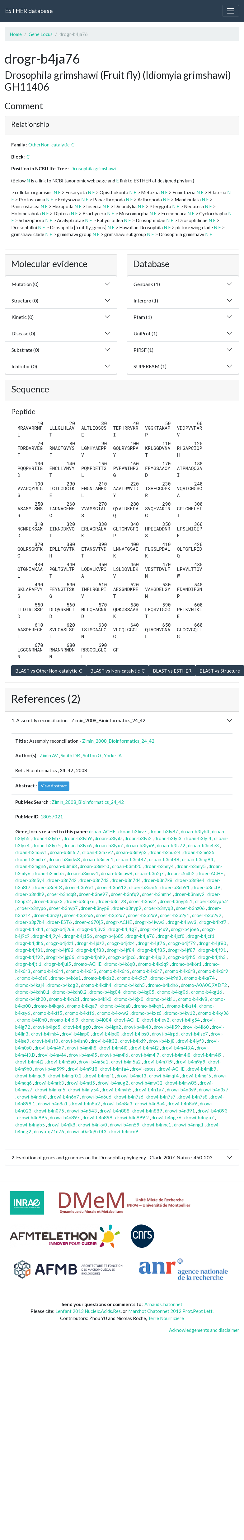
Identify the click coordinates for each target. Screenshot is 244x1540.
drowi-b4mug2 (113, 1083)
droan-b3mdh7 (30, 859)
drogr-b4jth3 (212, 957)
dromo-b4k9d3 (165, 978)
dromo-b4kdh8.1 (32, 992)
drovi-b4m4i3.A (178, 1047)
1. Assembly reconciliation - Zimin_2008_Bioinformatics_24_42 (78, 720)
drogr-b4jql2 (151, 957)
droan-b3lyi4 (197, 838)
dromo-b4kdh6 (163, 985)
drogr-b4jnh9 (91, 957)
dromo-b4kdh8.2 (69, 992)
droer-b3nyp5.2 (211, 901)
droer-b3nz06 (190, 908)
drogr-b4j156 (77, 936)
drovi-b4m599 (50, 1069)
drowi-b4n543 (82, 1110)
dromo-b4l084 (96, 1020)
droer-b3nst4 (143, 901)
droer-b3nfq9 (125, 894)
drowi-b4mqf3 (131, 1075)
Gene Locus (41, 34)
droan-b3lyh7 (46, 838)
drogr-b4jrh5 (181, 957)
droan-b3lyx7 (109, 845)
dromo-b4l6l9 (64, 1020)
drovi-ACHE (126, 1020)
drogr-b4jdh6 (29, 943)
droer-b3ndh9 (29, 894)
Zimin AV (49, 755)
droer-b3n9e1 (79, 887)
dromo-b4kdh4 (96, 985)
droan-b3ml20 (127, 866)
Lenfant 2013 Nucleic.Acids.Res (88, 1311)
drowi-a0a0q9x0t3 (86, 1131)
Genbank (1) (147, 284)
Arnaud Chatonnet (163, 1304)
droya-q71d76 (49, 1131)
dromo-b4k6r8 (180, 971)
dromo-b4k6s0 (32, 978)
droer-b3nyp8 (95, 908)
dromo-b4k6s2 (99, 978)
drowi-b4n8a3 (117, 1103)
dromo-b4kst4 (181, 1006)
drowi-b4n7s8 (193, 1096)
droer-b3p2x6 (78, 915)
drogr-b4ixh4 (29, 929)
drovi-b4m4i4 (52, 1055)
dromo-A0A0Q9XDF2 (204, 985)
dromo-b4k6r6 (114, 971)
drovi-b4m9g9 (190, 1061)
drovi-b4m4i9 (207, 1055)
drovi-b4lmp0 (76, 1033)
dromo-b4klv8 (192, 999)
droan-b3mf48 (164, 859)
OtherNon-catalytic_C (51, 144)
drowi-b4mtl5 (81, 1083)
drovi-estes (144, 1069)
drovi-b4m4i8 (176, 1055)
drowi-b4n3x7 (213, 1089)
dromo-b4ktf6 (79, 1013)
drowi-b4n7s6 (128, 1096)
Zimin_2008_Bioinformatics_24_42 (118, 741)
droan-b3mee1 (98, 859)
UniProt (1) (145, 333)
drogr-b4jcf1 (200, 936)
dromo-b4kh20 (30, 999)
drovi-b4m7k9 (158, 1061)
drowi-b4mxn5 (50, 1089)
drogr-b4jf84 (120, 950)
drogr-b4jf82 (59, 950)
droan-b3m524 (165, 852)
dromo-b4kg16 (206, 992)
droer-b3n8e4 (189, 880)
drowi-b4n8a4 (150, 1103)
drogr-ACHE (119, 922)
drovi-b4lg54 (186, 1020)
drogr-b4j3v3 (91, 929)
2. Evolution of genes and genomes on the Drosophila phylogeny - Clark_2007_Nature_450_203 (112, 1157)
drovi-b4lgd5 (46, 1027)
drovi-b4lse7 (194, 1033)
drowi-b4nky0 (92, 1124)
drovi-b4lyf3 (190, 1041)
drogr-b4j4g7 (122, 929)
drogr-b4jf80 (212, 943)
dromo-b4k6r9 (213, 971)
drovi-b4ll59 (167, 1027)
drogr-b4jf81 (29, 950)
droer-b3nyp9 (126, 908)
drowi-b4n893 (213, 1110)
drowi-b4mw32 (146, 1083)
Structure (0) (25, 300)
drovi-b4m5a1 (93, 1061)
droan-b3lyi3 (167, 838)
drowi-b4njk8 (61, 1124)
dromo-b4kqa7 (82, 1006)
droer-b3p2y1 (174, 915)
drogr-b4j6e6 (185, 929)
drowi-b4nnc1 (156, 1124)
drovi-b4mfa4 (114, 1069)
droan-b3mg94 (197, 859)
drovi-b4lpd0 (106, 1033)
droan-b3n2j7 (149, 873)
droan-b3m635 (198, 852)
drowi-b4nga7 (199, 1117)
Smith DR (70, 755)
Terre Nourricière (166, 1318)
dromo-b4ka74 (199, 978)
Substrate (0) (25, 350)
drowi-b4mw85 (181, 1083)
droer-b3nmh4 (157, 894)
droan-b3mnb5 (48, 873)
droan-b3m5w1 (31, 852)
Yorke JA (113, 755)
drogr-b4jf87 (181, 950)
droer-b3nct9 (206, 887)
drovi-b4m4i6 (114, 1055)
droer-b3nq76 (80, 901)
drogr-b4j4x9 (154, 929)
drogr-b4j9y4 (46, 936)
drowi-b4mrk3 (49, 1083)
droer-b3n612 (111, 887)
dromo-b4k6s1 (65, 978)
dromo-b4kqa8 (115, 1006)
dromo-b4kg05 (138, 992)
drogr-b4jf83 (90, 950)
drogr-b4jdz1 (60, 943)
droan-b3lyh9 (77, 838)
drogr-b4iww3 (150, 922)
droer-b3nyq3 (158, 908)
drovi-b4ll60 (196, 1027)
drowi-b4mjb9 (201, 1069)
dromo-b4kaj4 (30, 985)
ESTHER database (29, 10)
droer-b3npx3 (48, 901)
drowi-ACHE (171, 1069)
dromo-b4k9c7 (132, 978)
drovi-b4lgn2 (107, 1027)
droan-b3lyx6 (77, 845)
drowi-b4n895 (32, 1117)
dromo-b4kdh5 (129, 985)
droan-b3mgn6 (30, 866)
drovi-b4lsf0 (45, 1041)
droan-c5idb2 (181, 873)
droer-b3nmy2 (189, 894)
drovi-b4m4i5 (83, 1055)
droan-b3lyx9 (140, 845)
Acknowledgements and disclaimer (204, 1330)
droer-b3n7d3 (94, 880)
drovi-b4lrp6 (165, 1033)
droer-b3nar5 (143, 887)
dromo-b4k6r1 (186, 964)
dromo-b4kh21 (64, 999)
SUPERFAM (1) (150, 366)
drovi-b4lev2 (155, 1020)
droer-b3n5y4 (30, 880)
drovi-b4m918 (82, 1069)
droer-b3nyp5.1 (176, 901)
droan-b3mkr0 (94, 866)
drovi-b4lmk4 (45, 1033)
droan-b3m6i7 (64, 852)
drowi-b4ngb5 (30, 1124)
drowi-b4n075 (49, 1110)
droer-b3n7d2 (62, 880)
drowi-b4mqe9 (30, 1075)
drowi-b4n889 (147, 1110)
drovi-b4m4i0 (113, 1047)
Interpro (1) (146, 300)
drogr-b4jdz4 (121, 943)
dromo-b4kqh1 (149, 1006)
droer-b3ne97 (93, 894)
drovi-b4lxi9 (133, 1041)
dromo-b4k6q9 (153, 964)
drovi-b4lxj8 (162, 1041)
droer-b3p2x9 (142, 915)
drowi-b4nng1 (189, 1124)
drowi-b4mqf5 (196, 1075)
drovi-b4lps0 (135, 1033)
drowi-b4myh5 (116, 1089)
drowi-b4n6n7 (64, 1096)
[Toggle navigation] (230, 11)
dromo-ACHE (87, 964)
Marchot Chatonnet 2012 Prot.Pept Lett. (171, 1311)
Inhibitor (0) (24, 366)
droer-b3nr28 (111, 901)
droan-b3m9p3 (131, 852)
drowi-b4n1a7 (149, 1089)
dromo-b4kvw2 (113, 1013)
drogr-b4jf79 (182, 943)
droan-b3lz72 (171, 845)
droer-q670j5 (89, 922)
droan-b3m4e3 (203, 845)
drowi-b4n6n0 (32, 1096)
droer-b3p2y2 (206, 915)
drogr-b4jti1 (28, 964)
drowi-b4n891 (180, 1110)
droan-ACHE (102, 831)
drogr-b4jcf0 (171, 936)
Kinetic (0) (23, 317)
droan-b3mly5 (191, 866)
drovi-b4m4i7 (145, 1055)
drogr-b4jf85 (151, 950)
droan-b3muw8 (116, 873)
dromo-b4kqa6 (49, 1006)
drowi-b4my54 (83, 1089)
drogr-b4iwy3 (181, 922)
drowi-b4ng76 (166, 1117)
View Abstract (54, 785)
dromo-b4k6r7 (147, 971)
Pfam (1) (143, 317)
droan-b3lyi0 (108, 838)
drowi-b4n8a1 (53, 1103)
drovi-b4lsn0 (74, 1041)
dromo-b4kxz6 (146, 1013)
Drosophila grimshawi (93, 168)
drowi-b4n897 (65, 1117)
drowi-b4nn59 (124, 1124)
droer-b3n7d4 (126, 880)
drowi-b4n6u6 (96, 1096)
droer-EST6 (59, 922)
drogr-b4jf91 (212, 950)
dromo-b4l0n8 (32, 1020)
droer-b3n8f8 (47, 887)
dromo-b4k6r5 (81, 971)
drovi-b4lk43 (137, 1027)
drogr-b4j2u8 (60, 929)
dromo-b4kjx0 (128, 999)
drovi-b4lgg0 (77, 1027)
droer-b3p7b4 (30, 922)
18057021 (51, 816)
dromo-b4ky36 (213, 1013)
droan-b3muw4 (82, 873)
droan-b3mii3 (63, 866)
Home (16, 34)
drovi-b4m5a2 (126, 1061)
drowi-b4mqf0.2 (65, 1075)
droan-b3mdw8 (64, 859)
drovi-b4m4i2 (144, 1047)
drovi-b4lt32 (104, 1041)
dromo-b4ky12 (179, 1013)
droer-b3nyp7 (63, 908)
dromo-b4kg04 (104, 992)
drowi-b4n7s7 (161, 1096)
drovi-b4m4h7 (49, 1047)
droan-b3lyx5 (46, 845)
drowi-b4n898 (97, 1117)
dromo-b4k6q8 (119, 964)
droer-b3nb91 (175, 887)
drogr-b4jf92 (29, 957)
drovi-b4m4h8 (81, 1047)
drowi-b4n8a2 (85, 1103)
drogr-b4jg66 (60, 957)
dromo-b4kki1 (160, 999)
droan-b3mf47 (131, 859)
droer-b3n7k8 (157, 880)
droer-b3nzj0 (47, 915)
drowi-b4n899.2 (132, 1117)
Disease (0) (23, 333)
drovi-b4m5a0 (61, 1061)
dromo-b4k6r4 (48, 971)
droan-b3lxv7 (132, 831)
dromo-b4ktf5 (47, 1013)
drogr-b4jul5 (57, 964)
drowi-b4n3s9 (181, 1089)
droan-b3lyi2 (138, 838)
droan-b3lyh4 (195, 831)
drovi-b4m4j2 (29, 1061)
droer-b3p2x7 (110, 915)
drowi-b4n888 (114, 1110)
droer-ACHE (210, 873)
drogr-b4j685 (109, 936)
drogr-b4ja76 (140, 936)
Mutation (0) (25, 284)
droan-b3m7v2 (97, 852)
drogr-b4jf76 (151, 943)
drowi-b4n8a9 (182, 1103)
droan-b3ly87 (163, 831)
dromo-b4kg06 (172, 992)
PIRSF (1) (143, 350)
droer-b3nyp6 (31, 908)
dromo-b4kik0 (96, 999)
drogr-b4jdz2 (90, 943)
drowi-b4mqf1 (99, 1075)
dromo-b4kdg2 (62, 985)
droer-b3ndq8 (61, 894)
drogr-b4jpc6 (122, 957)
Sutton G (92, 755)
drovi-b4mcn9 (123, 1131)
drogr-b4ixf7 (213, 922)
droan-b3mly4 (159, 866)
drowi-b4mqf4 (164, 1075)
